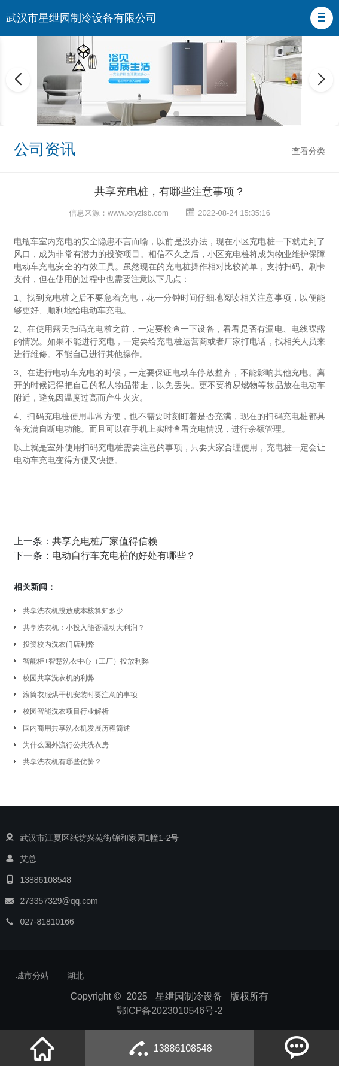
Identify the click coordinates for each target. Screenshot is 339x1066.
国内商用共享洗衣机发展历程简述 (76, 728)
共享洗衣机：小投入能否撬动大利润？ (84, 627)
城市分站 (32, 975)
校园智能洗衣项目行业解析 (66, 711)
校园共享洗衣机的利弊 (58, 678)
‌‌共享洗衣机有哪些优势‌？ (62, 762)
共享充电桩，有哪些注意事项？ (169, 192)
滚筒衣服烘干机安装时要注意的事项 (80, 695)
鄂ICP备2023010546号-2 (170, 1011)
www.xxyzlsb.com (138, 212)
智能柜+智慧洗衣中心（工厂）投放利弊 (86, 661)
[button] (321, 18)
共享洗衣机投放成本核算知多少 (73, 611)
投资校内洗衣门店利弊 (58, 644)
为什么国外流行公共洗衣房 (66, 745)
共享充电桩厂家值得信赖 (104, 541)
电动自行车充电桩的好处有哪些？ (124, 555)
